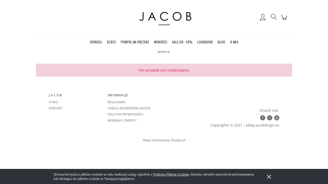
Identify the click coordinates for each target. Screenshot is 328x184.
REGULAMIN (116, 102)
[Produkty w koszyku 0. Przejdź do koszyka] (285, 20)
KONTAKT (56, 108)
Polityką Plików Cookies (171, 174)
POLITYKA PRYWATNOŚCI (125, 114)
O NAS (53, 102)
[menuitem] (96, 41)
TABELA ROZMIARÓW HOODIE (129, 108)
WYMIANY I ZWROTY (122, 120)
